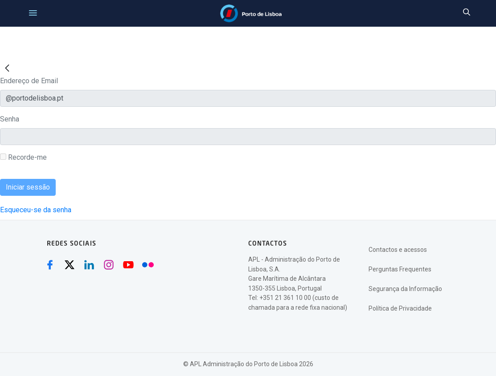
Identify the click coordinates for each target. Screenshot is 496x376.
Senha (9, 119)
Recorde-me (23, 157)
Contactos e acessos (398, 249)
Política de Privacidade (400, 308)
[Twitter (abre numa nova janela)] (69, 265)
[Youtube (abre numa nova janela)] (128, 265)
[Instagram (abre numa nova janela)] (109, 265)
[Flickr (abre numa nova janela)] (148, 265)
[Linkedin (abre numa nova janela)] (89, 265)
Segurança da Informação (405, 288)
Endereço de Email (29, 81)
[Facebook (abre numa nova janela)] (50, 265)
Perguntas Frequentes (400, 269)
